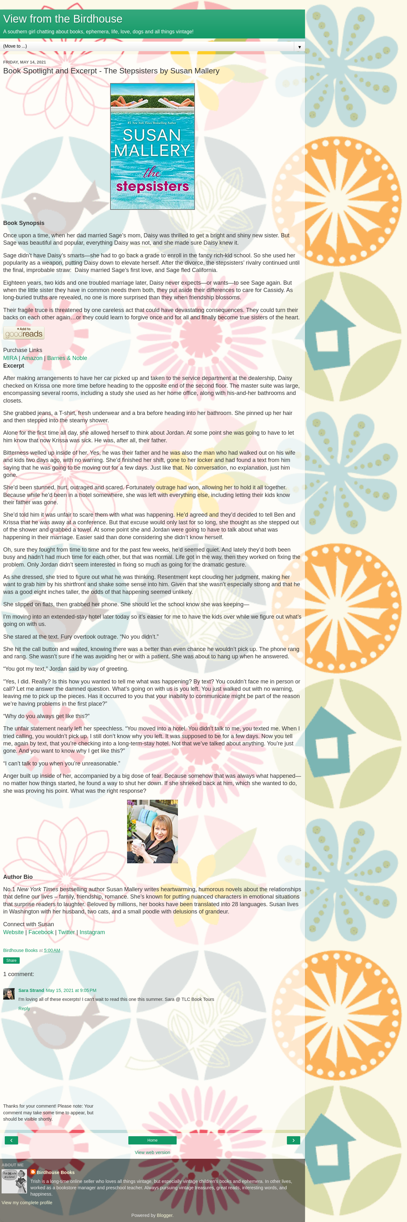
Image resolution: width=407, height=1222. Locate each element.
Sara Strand (31, 990)
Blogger (165, 1215)
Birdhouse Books (56, 1172)
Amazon (32, 358)
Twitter (66, 932)
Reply (24, 1008)
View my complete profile (27, 1202)
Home (152, 1140)
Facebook (40, 932)
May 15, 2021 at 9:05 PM (71, 990)
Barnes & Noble (67, 358)
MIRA (10, 358)
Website (13, 932)
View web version (152, 1152)
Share (11, 960)
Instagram (92, 932)
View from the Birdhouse (63, 19)
